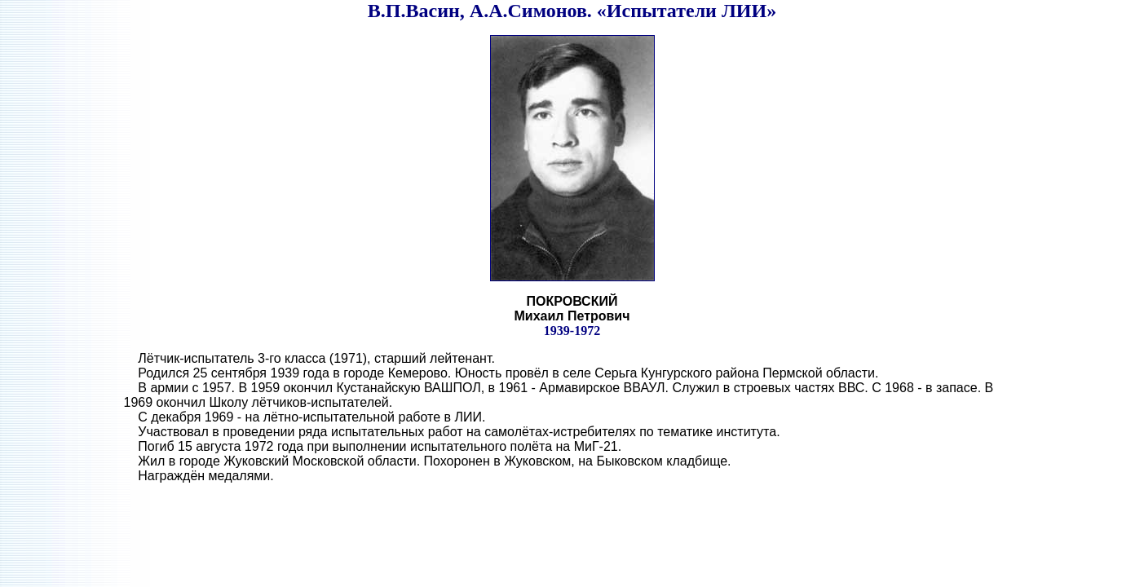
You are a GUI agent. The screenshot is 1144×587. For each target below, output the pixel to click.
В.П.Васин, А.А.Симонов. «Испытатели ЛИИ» (572, 10)
